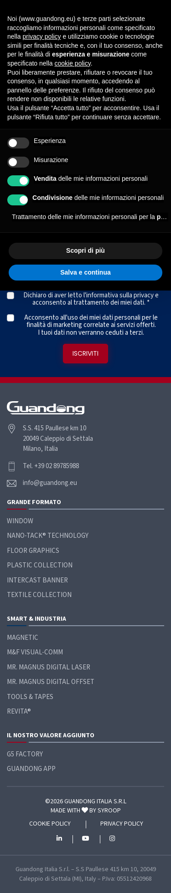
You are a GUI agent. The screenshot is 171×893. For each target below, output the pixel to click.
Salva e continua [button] (85, 272)
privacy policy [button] (41, 36)
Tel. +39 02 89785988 (51, 466)
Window (20, 521)
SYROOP (109, 810)
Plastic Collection (40, 565)
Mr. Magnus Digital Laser (48, 667)
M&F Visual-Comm (35, 652)
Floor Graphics (33, 550)
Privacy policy (121, 824)
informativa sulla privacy (120, 295)
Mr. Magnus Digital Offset (50, 682)
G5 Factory (25, 754)
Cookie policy (50, 824)
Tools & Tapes (30, 697)
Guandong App (31, 769)
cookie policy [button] (73, 63)
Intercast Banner (37, 580)
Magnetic (22, 637)
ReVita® (19, 711)
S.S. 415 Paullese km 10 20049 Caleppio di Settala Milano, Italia (58, 438)
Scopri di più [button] (85, 250)
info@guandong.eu (50, 483)
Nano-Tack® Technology (47, 535)
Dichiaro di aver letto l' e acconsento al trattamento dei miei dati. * (91, 299)
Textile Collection (39, 595)
